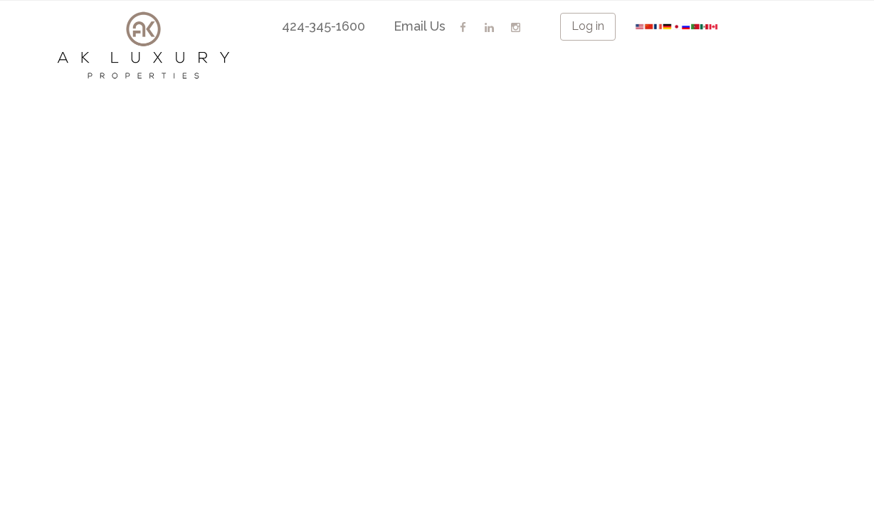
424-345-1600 (323, 26)
